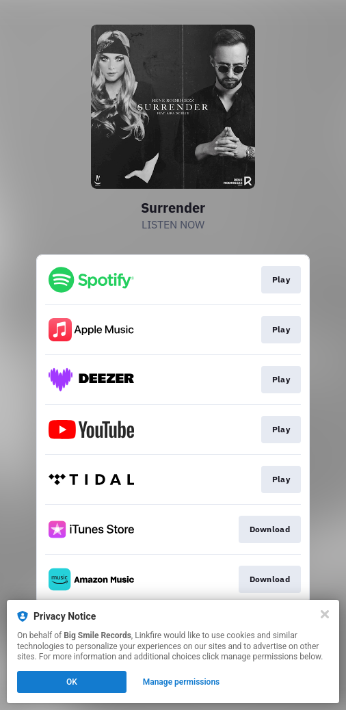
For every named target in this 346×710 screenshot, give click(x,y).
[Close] (325, 614)
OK (71, 682)
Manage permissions (181, 682)
